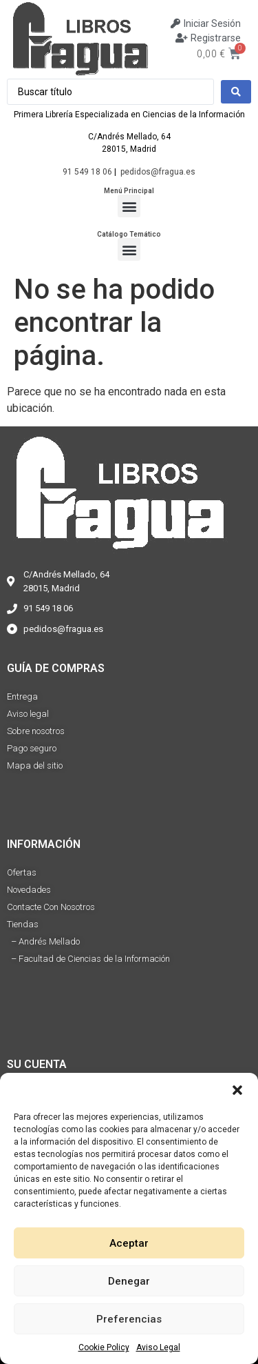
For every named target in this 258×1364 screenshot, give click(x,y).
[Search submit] (236, 91)
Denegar (129, 1281)
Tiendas (23, 924)
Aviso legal (28, 714)
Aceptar (129, 1243)
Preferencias (129, 1319)
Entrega (22, 696)
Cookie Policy (103, 1347)
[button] (237, 1090)
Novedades (29, 889)
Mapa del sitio (35, 765)
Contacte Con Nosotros (51, 907)
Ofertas (21, 872)
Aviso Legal (158, 1347)
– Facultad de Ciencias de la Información (88, 958)
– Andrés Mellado (43, 941)
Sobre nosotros (36, 731)
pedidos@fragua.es (157, 172)
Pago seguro (31, 748)
